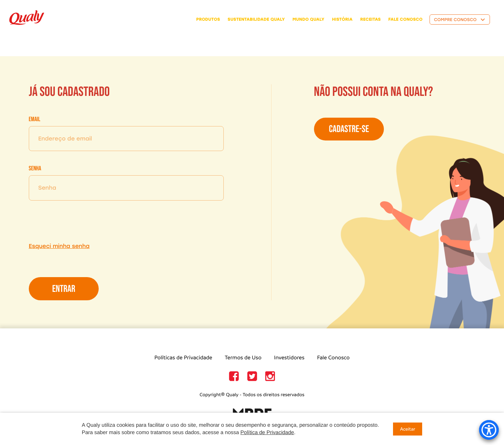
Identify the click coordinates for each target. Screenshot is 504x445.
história (342, 19)
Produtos (208, 19)
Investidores (289, 358)
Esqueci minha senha (59, 246)
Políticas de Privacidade (183, 358)
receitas (370, 19)
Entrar (63, 289)
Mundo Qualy (309, 19)
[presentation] (82, 221)
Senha (35, 168)
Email (34, 119)
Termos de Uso (243, 358)
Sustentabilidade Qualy (256, 19)
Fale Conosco (333, 358)
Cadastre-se (349, 129)
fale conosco (405, 19)
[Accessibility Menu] (489, 430)
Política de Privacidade (267, 433)
